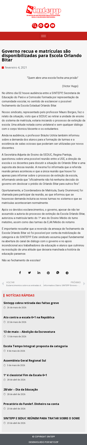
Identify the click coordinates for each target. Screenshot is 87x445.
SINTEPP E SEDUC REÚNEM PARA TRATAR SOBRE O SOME (41, 418)
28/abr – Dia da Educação (20, 389)
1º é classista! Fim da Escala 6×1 (25, 375)
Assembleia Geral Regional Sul (24, 360)
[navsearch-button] (34, 25)
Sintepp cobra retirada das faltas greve (31, 303)
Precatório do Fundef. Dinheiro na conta (31, 404)
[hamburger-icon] (43, 36)
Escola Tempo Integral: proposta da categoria (35, 346)
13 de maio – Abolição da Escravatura (29, 332)
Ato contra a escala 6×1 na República (28, 317)
